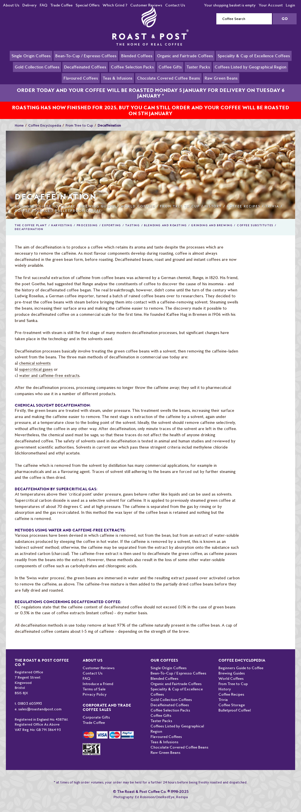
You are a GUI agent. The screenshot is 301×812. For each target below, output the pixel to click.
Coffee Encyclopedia (44, 119)
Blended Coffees (136, 55)
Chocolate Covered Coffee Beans (168, 78)
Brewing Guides (98, 200)
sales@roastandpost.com (39, 702)
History (213, 200)
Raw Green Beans (221, 78)
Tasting (132, 218)
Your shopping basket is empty (230, 5)
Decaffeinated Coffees (85, 66)
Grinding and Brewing (212, 218)
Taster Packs (198, 66)
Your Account (271, 5)
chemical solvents (35, 356)
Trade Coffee (61, 5)
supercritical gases (36, 362)
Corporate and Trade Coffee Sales (107, 700)
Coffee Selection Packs (132, 66)
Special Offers (88, 5)
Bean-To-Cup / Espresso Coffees (85, 55)
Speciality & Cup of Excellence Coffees (254, 55)
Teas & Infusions (117, 78)
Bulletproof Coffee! (79, 204)
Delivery (29, 5)
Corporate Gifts (96, 710)
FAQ (43, 5)
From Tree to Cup (79, 119)
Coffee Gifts (170, 66)
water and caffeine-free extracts (49, 368)
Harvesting (61, 218)
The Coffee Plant (31, 218)
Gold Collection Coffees (37, 66)
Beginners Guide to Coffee (45, 200)
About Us (11, 5)
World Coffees (138, 200)
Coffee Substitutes (255, 218)
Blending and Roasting (165, 218)
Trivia (272, 200)
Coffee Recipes (243, 200)
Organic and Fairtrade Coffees (185, 55)
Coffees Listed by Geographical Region (250, 66)
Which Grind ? (115, 5)
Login (290, 5)
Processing (87, 218)
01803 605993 (30, 696)
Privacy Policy (95, 687)
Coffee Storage (32, 204)
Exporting (111, 218)
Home (19, 119)
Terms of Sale (94, 682)
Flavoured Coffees (80, 78)
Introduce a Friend (98, 677)
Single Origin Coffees (31, 55)
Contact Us (175, 5)
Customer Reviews (146, 5)
